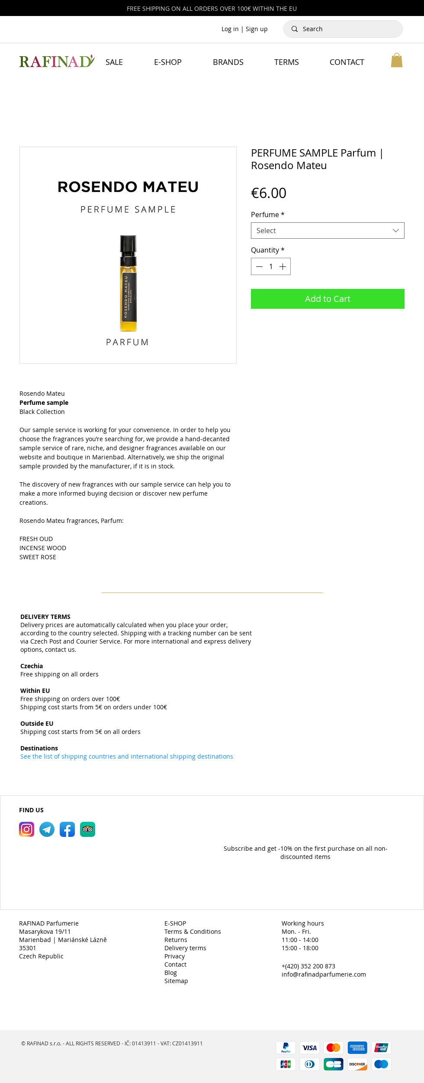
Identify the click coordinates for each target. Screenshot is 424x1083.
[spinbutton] (270, 266)
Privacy (174, 956)
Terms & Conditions (192, 931)
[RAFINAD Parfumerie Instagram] (26, 829)
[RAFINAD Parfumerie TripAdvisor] (87, 829)
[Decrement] (258, 266)
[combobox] (328, 230)
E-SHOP (175, 923)
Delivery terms (185, 948)
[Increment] (283, 266)
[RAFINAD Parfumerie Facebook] (67, 829)
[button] (397, 60)
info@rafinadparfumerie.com (324, 974)
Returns (175, 940)
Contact (175, 964)
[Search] (343, 29)
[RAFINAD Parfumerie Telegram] (47, 829)
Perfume (268, 214)
